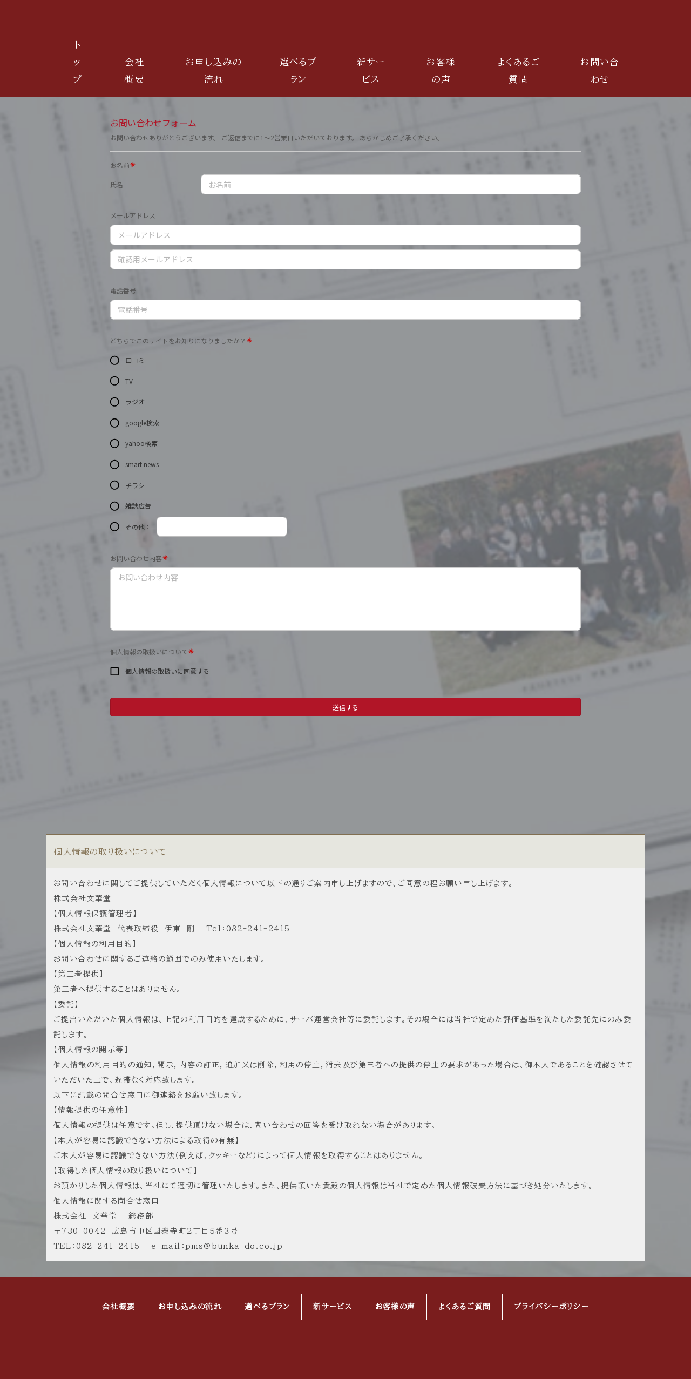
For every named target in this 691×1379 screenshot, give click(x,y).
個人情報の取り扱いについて (110, 851)
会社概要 (135, 70)
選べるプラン (298, 70)
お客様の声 (441, 70)
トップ (77, 62)
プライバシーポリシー (551, 1306)
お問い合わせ (599, 70)
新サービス (371, 70)
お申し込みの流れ (214, 70)
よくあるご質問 (518, 70)
